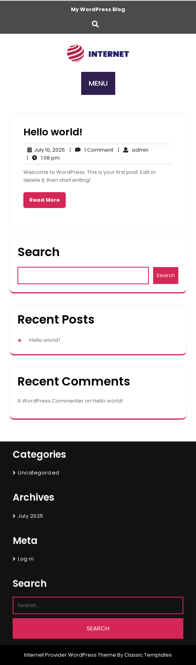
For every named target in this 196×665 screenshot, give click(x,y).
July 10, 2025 (44, 150)
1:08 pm (43, 158)
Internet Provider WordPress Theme (70, 655)
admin (133, 150)
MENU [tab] (98, 83)
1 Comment (91, 150)
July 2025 (31, 516)
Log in (26, 559)
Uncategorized (38, 472)
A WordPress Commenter (50, 401)
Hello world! (52, 132)
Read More (44, 200)
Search (38, 252)
